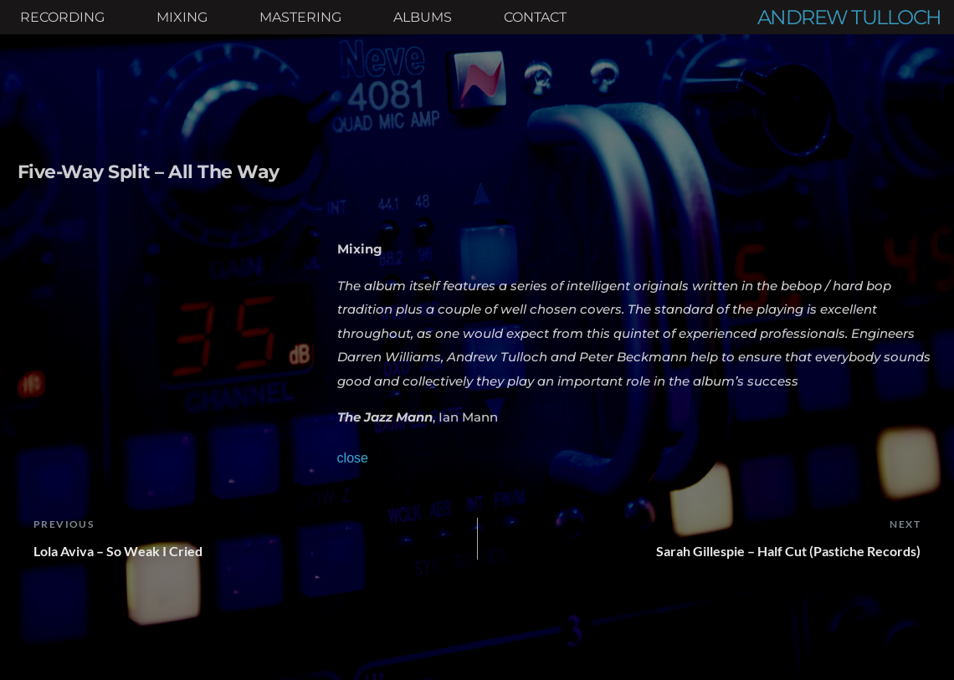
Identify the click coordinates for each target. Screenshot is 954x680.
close (352, 458)
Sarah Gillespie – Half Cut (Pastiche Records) (788, 551)
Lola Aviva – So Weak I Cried (118, 551)
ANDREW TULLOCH (849, 17)
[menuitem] (62, 18)
